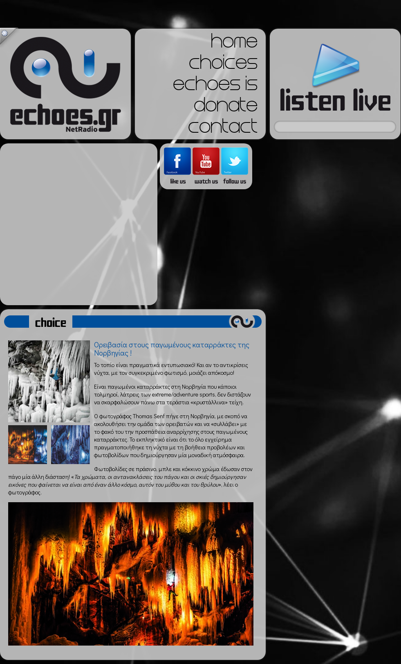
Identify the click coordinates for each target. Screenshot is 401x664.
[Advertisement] (76, 224)
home (234, 43)
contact (223, 128)
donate (226, 107)
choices (223, 64)
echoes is (215, 86)
